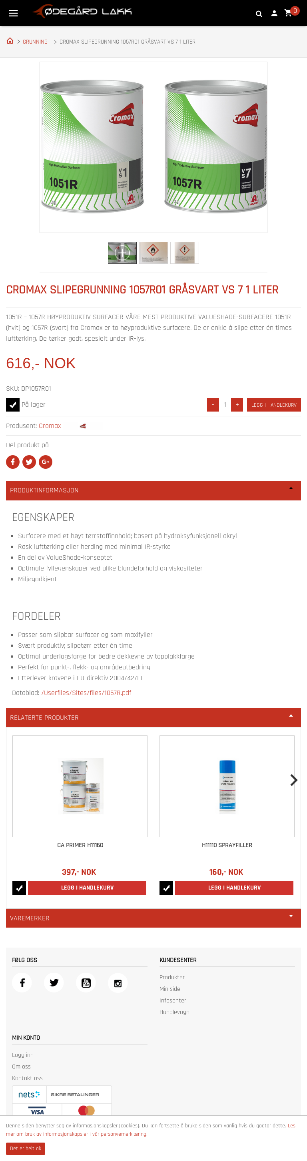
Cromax (50, 425)
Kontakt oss (27, 1078)
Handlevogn (174, 1012)
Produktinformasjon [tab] (151, 490)
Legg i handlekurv (274, 405)
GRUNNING (35, 42)
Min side (169, 989)
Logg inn (23, 1055)
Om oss (21, 1067)
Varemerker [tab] (151, 918)
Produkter (172, 977)
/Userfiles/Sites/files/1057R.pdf (86, 692)
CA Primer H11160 (80, 845)
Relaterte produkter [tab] (151, 717)
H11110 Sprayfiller (227, 845)
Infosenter (172, 1000)
